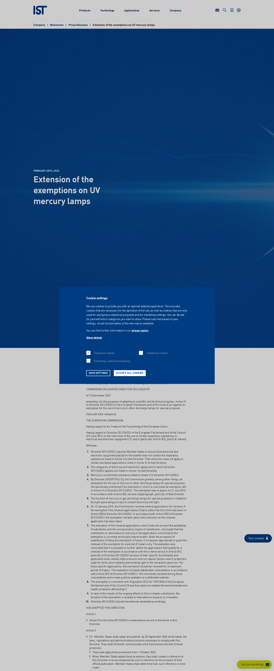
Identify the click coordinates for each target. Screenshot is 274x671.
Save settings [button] (98, 373)
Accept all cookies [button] (129, 373)
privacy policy (140, 330)
